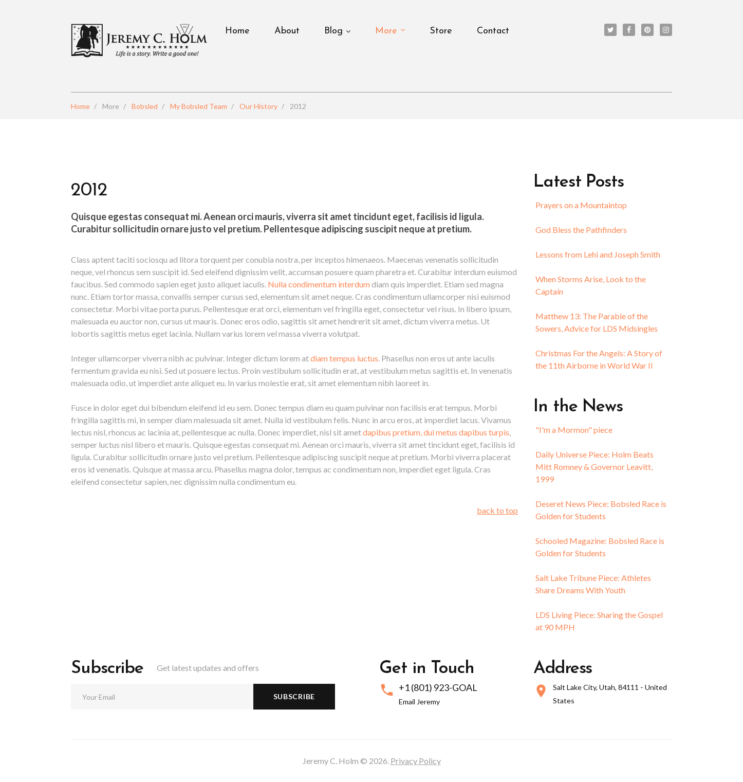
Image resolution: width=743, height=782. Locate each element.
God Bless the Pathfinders (581, 229)
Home (237, 31)
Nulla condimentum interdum (319, 284)
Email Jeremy (419, 701)
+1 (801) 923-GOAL (438, 687)
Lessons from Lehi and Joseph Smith (597, 254)
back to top (497, 510)
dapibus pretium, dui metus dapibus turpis (436, 432)
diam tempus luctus (344, 358)
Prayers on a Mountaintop (581, 205)
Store (441, 31)
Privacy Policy (416, 761)
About (287, 31)
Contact (493, 31)
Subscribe (294, 696)
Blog (333, 31)
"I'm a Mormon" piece (573, 429)
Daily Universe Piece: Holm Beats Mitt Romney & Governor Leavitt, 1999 (594, 466)
